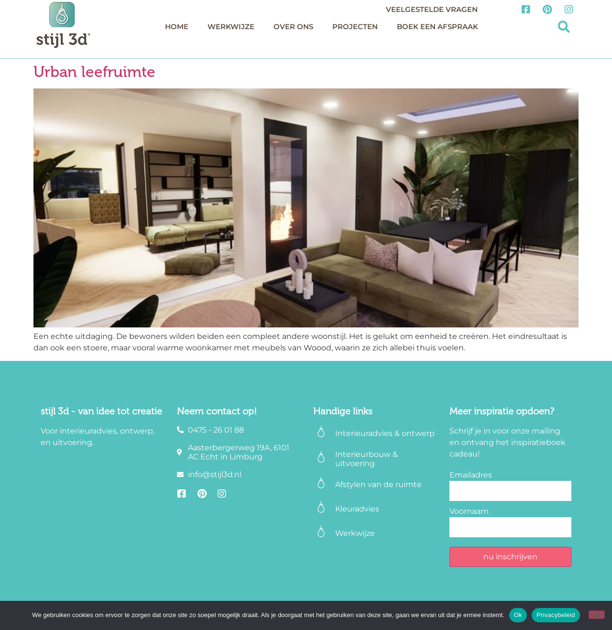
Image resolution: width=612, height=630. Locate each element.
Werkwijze (231, 26)
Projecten (355, 26)
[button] (564, 27)
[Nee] (597, 614)
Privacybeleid (555, 615)
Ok (518, 615)
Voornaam (469, 511)
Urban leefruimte (94, 72)
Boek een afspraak (437, 26)
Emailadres (470, 474)
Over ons (293, 26)
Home (176, 26)
